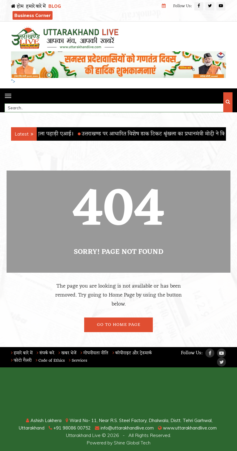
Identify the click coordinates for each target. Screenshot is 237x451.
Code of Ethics (53, 360)
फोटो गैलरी (22, 360)
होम (17, 6)
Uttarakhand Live (83, 435)
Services (83, 360)
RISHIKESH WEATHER (118, 394)
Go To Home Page (118, 325)
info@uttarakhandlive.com (126, 428)
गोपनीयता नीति (98, 353)
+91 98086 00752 (68, 428)
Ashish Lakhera (41, 420)
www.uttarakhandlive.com (191, 428)
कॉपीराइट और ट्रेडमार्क (138, 353)
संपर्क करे (47, 353)
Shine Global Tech (132, 443)
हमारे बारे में (36, 6)
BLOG (54, 6)
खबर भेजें (70, 353)
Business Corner (32, 15)
